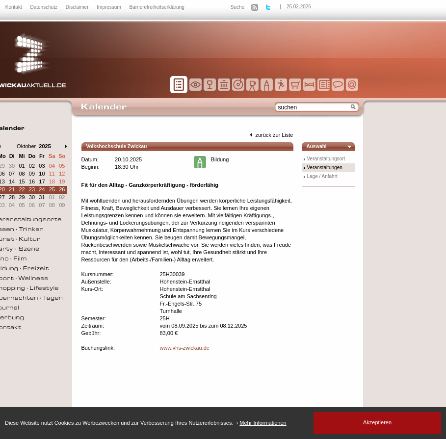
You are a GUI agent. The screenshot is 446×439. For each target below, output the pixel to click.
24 (42, 189)
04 (52, 166)
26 (62, 189)
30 (12, 166)
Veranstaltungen (324, 167)
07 (12, 174)
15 (22, 181)
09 (32, 174)
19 (62, 181)
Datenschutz (44, 7)
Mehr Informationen (262, 423)
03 (42, 166)
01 (22, 166)
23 (32, 189)
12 (62, 174)
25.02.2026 (299, 6)
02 (32, 166)
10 (42, 174)
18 (52, 181)
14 (12, 181)
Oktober (26, 146)
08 (22, 174)
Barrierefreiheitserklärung (157, 7)
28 (12, 197)
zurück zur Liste (270, 135)
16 (32, 181)
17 (42, 181)
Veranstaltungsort (326, 158)
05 (62, 166)
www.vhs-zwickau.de (185, 348)
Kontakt (14, 7)
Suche (237, 7)
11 (52, 174)
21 (12, 189)
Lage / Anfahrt (322, 176)
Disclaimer (78, 7)
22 (22, 189)
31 (42, 197)
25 (52, 189)
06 (32, 205)
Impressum (109, 7)
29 (22, 197)
